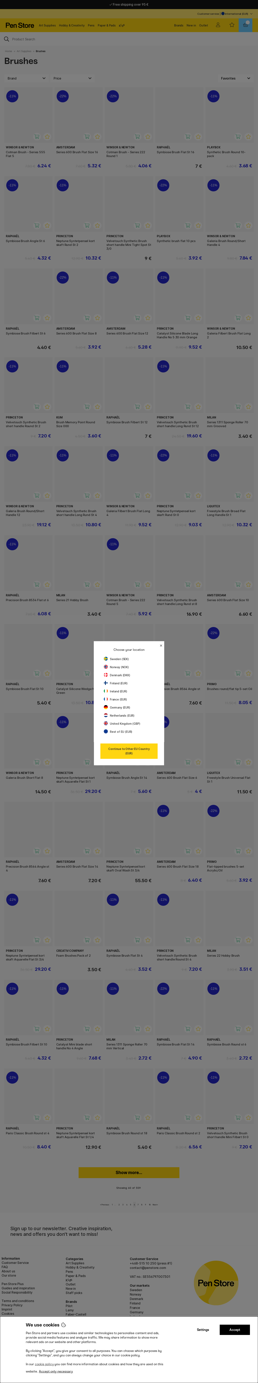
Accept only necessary (56, 1371)
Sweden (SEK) (116, 659)
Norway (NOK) (116, 667)
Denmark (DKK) (117, 675)
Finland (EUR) (116, 683)
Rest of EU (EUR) (118, 731)
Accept (234, 1330)
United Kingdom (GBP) (122, 723)
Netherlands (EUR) (119, 715)
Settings (203, 1330)
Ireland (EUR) (115, 691)
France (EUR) (115, 699)
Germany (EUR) (117, 707)
